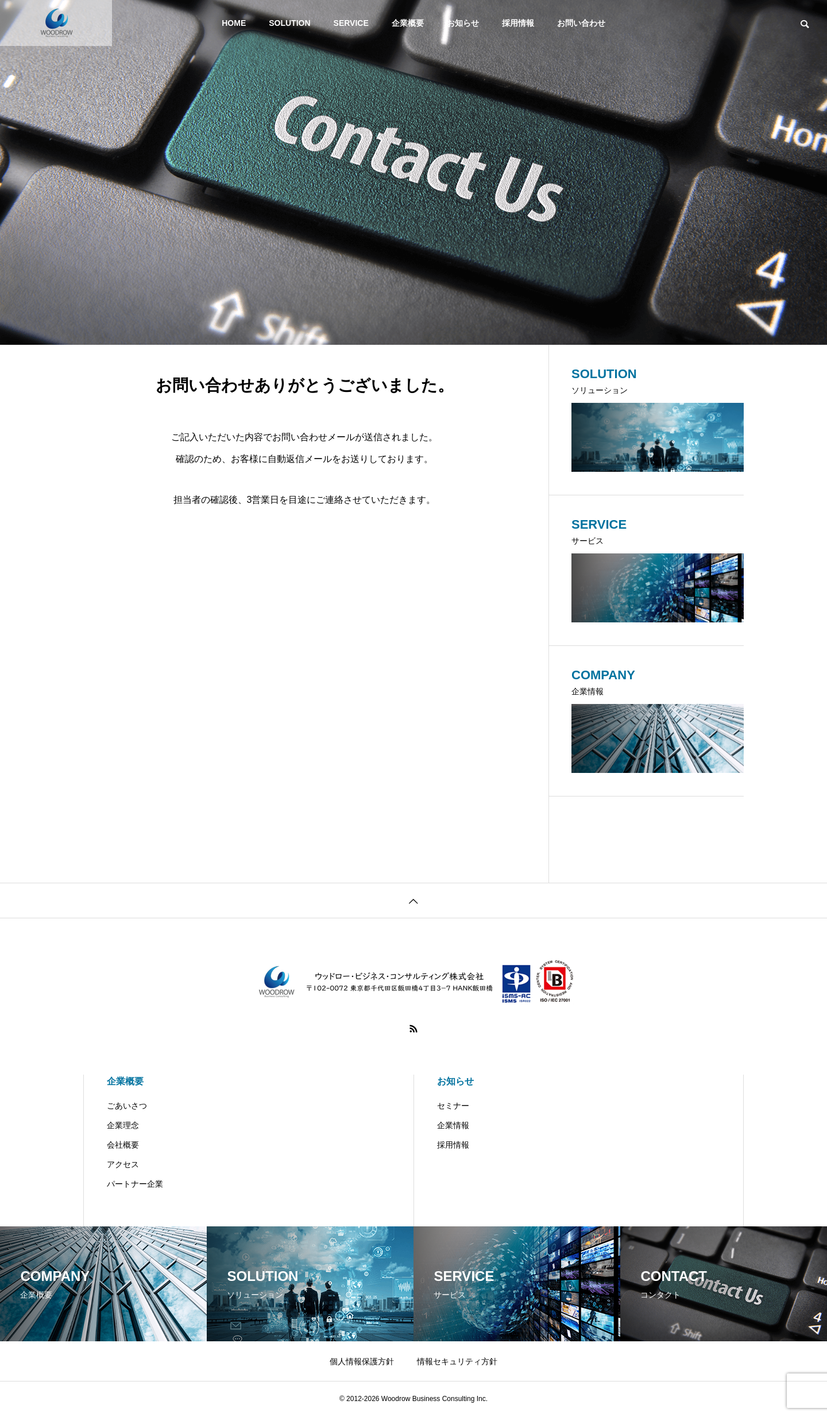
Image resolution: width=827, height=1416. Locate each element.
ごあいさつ (127, 1105)
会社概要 (123, 1144)
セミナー (453, 1105)
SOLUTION (289, 23)
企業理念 (123, 1125)
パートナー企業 (135, 1183)
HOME (234, 23)
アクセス (123, 1164)
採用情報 (518, 23)
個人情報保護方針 (362, 1361)
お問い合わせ (581, 23)
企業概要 (408, 23)
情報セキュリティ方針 (457, 1361)
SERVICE (351, 23)
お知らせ (463, 23)
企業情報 (453, 1125)
